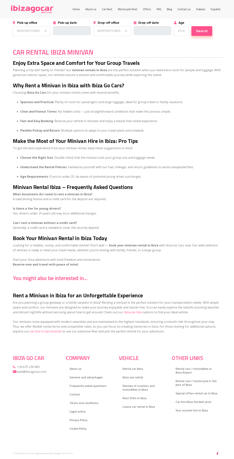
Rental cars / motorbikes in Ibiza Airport (194, 370)
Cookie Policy (78, 428)
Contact (75, 394)
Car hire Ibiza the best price (193, 402)
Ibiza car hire (133, 312)
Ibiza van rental (133, 377)
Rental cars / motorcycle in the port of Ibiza (196, 383)
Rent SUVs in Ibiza (135, 398)
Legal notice (78, 411)
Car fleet (107, 9)
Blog (169, 9)
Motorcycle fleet (127, 9)
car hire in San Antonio (46, 331)
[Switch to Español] (215, 9)
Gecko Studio (67, 453)
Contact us (184, 9)
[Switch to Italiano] (200, 9)
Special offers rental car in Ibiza (196, 393)
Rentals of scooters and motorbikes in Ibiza (139, 388)
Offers (147, 9)
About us (90, 9)
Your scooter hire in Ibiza (192, 410)
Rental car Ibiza (133, 368)
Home (76, 9)
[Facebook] (217, 453)
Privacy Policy (78, 420)
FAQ (159, 9)
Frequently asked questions (88, 386)
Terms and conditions (84, 403)
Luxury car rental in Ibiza (139, 406)
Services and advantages (86, 377)
